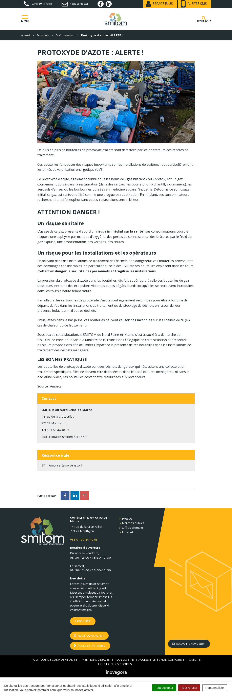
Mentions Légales (96, 659)
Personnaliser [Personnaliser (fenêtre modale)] (214, 687)
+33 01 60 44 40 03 (84, 539)
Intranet (127, 532)
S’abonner (82, 621)
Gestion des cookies (116, 664)
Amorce (62, 465)
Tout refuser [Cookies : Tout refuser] (189, 687)
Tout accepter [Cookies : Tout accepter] (164, 687)
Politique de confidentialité (54, 659)
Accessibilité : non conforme (161, 659)
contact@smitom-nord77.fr (68, 437)
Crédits (195, 659)
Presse (127, 518)
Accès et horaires (89, 646)
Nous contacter (88, 635)
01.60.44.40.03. (59, 430)
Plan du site (124, 659)
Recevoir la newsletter (188, 644)
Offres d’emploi (133, 528)
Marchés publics (133, 523)
